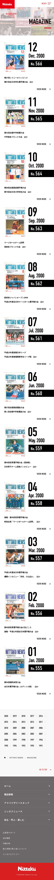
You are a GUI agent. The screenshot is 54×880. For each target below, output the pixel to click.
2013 (23, 722)
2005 (6, 734)
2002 (32, 734)
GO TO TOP (43, 769)
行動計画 (6, 843)
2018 (23, 716)
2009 (15, 728)
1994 (15, 746)
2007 (32, 728)
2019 (15, 716)
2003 (23, 734)
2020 (6, 716)
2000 (6, 740)
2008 (23, 728)
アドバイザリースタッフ (16, 803)
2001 (41, 734)
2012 (32, 722)
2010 (6, 728)
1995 (6, 746)
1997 (32, 740)
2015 (6, 722)
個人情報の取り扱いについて (15, 849)
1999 (15, 740)
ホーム (7, 786)
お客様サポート (9, 833)
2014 (15, 722)
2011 (41, 722)
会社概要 (6, 838)
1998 (23, 740)
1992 (32, 746)
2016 (41, 716)
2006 (41, 728)
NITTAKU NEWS (11, 14)
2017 (32, 716)
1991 (41, 746)
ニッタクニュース (13, 811)
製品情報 (8, 794)
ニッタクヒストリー (11, 854)
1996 (41, 740)
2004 (15, 734)
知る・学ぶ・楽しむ (14, 820)
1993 (23, 746)
